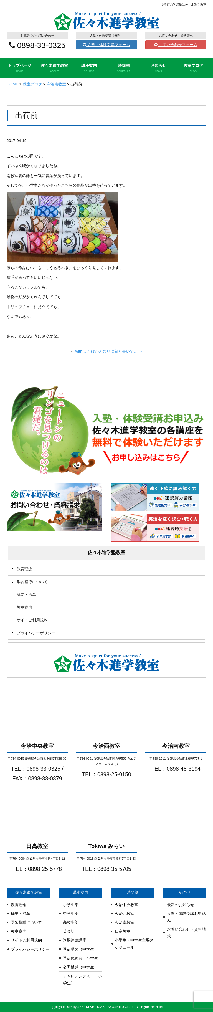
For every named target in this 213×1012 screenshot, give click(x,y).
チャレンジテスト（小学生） (82, 979)
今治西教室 (124, 913)
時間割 (123, 68)
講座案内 (89, 68)
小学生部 (70, 904)
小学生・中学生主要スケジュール (134, 943)
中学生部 (70, 913)
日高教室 (122, 931)
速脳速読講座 (74, 940)
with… (80, 351)
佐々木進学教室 (54, 68)
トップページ (19, 68)
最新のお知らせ (180, 904)
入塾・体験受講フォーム (106, 44)
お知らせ (158, 68)
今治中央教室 (126, 904)
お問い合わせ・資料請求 (186, 932)
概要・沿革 (26, 594)
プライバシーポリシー (36, 633)
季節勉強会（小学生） (82, 958)
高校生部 (70, 922)
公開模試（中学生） (80, 967)
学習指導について (32, 582)
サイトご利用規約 (32, 620)
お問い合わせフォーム (175, 44)
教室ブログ (193, 68)
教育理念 (24, 569)
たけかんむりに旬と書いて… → (115, 351)
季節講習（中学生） (80, 949)
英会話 (69, 931)
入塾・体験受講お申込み (186, 917)
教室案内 (24, 607)
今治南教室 (124, 922)
